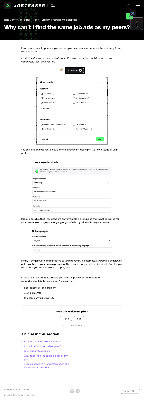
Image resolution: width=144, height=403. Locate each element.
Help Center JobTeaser (17, 19)
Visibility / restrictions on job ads (59, 19)
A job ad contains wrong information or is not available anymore (46, 365)
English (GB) (129, 391)
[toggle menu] (138, 6)
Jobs (36, 19)
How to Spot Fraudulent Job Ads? (42, 341)
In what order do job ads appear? (42, 346)
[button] (66, 318)
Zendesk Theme (12, 395)
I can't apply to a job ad (37, 351)
